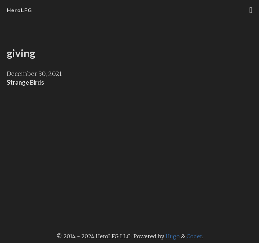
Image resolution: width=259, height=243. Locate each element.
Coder (194, 236)
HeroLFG (19, 10)
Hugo (173, 236)
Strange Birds (25, 82)
